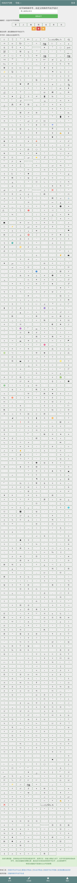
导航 (18, 3)
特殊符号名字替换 (50, 870)
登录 (73, 3)
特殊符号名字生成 (14, 870)
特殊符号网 (7, 3)
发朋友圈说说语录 (64, 870)
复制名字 (38, 16)
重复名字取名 (27, 870)
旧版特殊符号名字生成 (16, 873)
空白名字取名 (37, 870)
